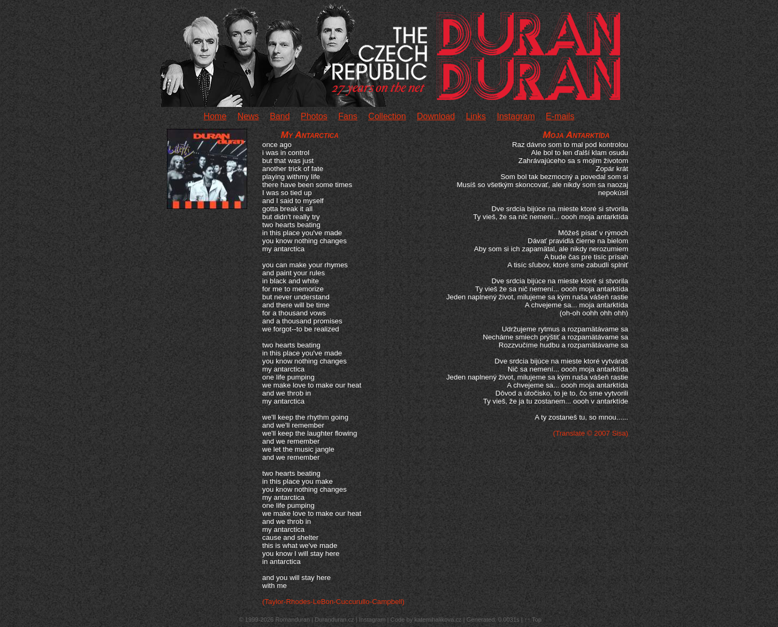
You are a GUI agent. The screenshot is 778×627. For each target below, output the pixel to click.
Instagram (516, 116)
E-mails (560, 116)
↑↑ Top (532, 619)
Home (215, 116)
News (248, 116)
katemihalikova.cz (437, 619)
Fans (347, 116)
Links (476, 116)
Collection (387, 116)
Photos (314, 116)
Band (279, 116)
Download (436, 116)
